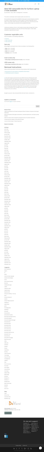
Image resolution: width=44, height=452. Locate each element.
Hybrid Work (6, 304)
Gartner (5, 299)
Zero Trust (6, 388)
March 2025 (6, 151)
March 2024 (6, 173)
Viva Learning (7, 369)
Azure (5, 279)
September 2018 (7, 257)
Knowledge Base (7, 307)
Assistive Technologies (8, 277)
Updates (6, 360)
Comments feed (7, 396)
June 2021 (6, 231)
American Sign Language (9, 276)
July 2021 (6, 229)
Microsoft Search (7, 327)
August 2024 (6, 164)
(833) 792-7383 (17, 409)
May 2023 (6, 190)
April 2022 (6, 213)
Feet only (7, 38)
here (29, 16)
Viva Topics (6, 371)
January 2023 (6, 197)
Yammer (6, 386)
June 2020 (6, 252)
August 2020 (6, 248)
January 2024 (6, 176)
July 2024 (6, 166)
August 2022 (6, 206)
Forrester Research (8, 297)
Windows (6, 376)
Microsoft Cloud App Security (10, 316)
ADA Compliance (7, 269)
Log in (5, 393)
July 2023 (6, 187)
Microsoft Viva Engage (8, 337)
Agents (5, 270)
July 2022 (6, 208)
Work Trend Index (7, 383)
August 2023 (6, 185)
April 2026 (6, 129)
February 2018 (7, 260)
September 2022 (7, 204)
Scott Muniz (8, 12)
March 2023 (6, 194)
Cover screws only (8, 40)
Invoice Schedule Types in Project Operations (13, 121)
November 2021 (7, 222)
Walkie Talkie (6, 372)
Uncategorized (19, 12)
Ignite (5, 306)
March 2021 (6, 236)
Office (5, 341)
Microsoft (6, 311)
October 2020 (7, 245)
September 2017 (7, 262)
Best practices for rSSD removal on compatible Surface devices (17, 71)
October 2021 (7, 224)
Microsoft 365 (7, 313)
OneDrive (6, 344)
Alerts (5, 274)
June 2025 (6, 146)
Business (6, 283)
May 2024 (6, 169)
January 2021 (6, 239)
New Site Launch (7, 339)
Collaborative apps (8, 284)
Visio (5, 362)
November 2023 (7, 180)
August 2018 (6, 259)
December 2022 (7, 199)
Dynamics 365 (7, 291)
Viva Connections (7, 364)
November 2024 (7, 158)
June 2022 (6, 210)
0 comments (25, 12)
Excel (5, 295)
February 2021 (7, 238)
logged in (11, 101)
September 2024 (7, 162)
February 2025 (7, 153)
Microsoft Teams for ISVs (9, 332)
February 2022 (7, 217)
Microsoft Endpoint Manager (9, 320)
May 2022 (6, 211)
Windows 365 (7, 381)
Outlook (5, 346)
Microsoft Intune (7, 325)
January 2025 (6, 155)
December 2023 (7, 178)
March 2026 (6, 130)
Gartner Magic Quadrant (9, 300)
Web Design (6, 374)
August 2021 (6, 227)
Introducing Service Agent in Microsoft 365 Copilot (14, 119)
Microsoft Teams (7, 330)
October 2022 (7, 202)
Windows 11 (6, 379)
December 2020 (7, 241)
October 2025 (7, 139)
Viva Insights (6, 367)
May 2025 (6, 148)
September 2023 (7, 183)
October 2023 (7, 181)
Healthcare (6, 302)
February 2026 (7, 132)
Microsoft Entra (7, 321)
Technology (6, 355)
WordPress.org (7, 398)
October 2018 (7, 255)
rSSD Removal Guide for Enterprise (12, 72)
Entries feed (6, 395)
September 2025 (7, 141)
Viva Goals (6, 365)
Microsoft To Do (7, 334)
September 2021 (7, 225)
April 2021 (6, 234)
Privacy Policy (18, 445)
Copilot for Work (7, 288)
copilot (5, 286)
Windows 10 (6, 378)
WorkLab (6, 385)
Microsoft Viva (7, 335)
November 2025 (7, 137)
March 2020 (6, 253)
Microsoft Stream (7, 328)
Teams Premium (7, 353)
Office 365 (6, 342)
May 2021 (6, 232)
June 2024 (6, 167)
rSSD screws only (8, 41)
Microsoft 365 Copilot (8, 314)
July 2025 (6, 144)
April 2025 (6, 150)
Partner (5, 348)
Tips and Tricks (7, 357)
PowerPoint (6, 349)
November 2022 (7, 201)
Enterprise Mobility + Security (10, 293)
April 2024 (6, 171)
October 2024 (7, 160)
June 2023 (6, 188)
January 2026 (6, 134)
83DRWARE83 (10, 409)
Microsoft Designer (8, 318)
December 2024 (7, 157)
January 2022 (6, 218)
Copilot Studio (7, 290)
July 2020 (6, 250)
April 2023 (6, 192)
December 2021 (7, 220)
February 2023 (7, 195)
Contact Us (25, 445)
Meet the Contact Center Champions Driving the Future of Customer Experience (19, 117)
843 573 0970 (7, 0)
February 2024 (7, 174)
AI (4, 272)
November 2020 (7, 243)
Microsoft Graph (7, 323)
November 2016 (7, 264)
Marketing (6, 309)
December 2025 (7, 136)
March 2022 (6, 215)
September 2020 (7, 246)
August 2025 (6, 143)
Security (6, 351)
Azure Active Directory (8, 281)
